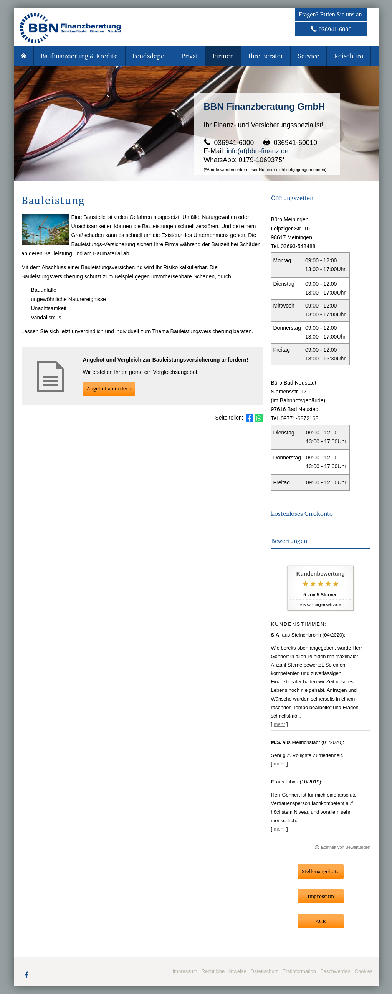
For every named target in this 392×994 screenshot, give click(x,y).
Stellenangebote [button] (320, 871)
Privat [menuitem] (189, 56)
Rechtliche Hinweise (224, 971)
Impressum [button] (321, 896)
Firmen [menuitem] (223, 56)
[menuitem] (24, 56)
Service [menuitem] (308, 56)
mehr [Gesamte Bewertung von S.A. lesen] (279, 724)
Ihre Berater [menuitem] (265, 56)
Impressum (184, 971)
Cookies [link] (364, 971)
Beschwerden (335, 971)
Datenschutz (264, 971)
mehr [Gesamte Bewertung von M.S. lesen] (279, 764)
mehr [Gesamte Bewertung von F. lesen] (279, 829)
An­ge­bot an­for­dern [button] (109, 388)
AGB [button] (321, 921)
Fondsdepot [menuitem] (149, 56)
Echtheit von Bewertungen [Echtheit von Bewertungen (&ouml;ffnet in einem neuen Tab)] (345, 847)
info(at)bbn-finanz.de (257, 151)
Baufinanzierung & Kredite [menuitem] (79, 56)
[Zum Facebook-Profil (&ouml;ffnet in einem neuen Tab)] (26, 974)
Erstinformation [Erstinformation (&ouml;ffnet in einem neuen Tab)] (299, 971)
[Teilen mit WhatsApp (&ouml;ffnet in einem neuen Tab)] (259, 418)
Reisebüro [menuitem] (348, 56)
